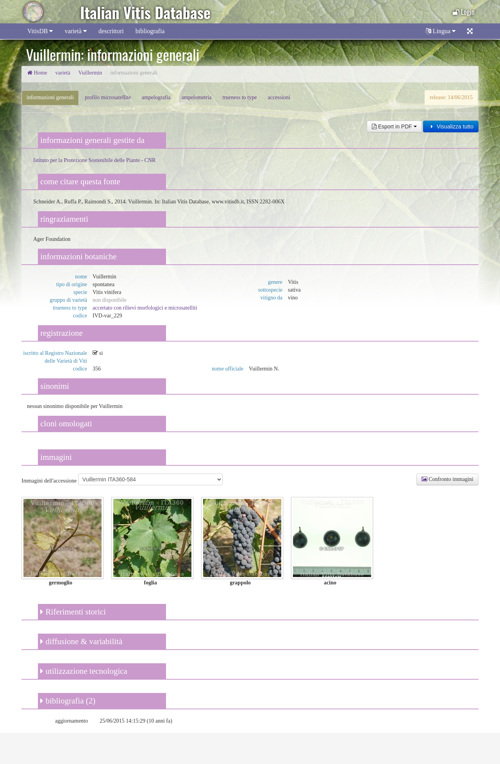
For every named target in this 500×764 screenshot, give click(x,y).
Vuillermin (90, 73)
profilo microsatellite (108, 97)
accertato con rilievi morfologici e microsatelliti (145, 308)
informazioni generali (50, 97)
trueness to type (240, 97)
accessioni (279, 97)
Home (37, 73)
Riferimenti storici (73, 611)
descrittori (111, 31)
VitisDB (40, 31)
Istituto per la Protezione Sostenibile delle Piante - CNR (94, 160)
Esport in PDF (394, 126)
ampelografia (156, 97)
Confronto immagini (447, 479)
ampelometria (197, 97)
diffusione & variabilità (81, 641)
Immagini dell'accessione (49, 481)
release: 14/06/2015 (451, 97)
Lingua (440, 31)
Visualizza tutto (450, 126)
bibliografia (150, 31)
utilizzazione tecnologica (83, 671)
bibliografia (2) (67, 700)
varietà (75, 31)
